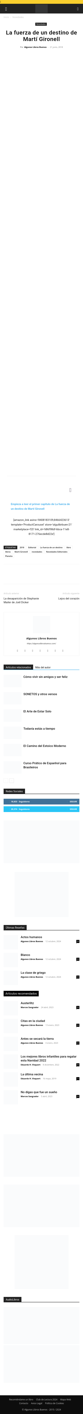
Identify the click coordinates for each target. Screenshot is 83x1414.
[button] (6, 8)
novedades (37, 551)
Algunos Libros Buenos (35, 47)
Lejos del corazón (68, 598)
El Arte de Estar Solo (37, 711)
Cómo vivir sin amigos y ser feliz (45, 677)
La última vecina (32, 1074)
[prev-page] (6, 780)
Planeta (8, 556)
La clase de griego (33, 972)
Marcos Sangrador (30, 1007)
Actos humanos (31, 937)
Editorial (32, 547)
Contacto (23, 1403)
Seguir (73, 801)
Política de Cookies (54, 1403)
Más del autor (43, 667)
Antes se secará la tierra (37, 1038)
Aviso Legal (36, 1403)
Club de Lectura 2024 (46, 1399)
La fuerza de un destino (51, 547)
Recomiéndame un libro (21, 1399)
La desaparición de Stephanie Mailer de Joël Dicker (21, 600)
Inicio (6, 17)
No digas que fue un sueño (39, 1092)
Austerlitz (27, 1003)
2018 (22, 547)
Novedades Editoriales (56, 551)
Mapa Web (65, 1399)
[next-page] (11, 780)
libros (8, 551)
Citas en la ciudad (33, 1021)
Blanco (25, 955)
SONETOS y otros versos (40, 694)
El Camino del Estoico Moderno (44, 746)
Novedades (18, 17)
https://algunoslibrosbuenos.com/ (41, 643)
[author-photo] (41, 633)
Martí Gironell (21, 551)
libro (68, 547)
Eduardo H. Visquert (30, 1064)
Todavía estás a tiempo (39, 728)
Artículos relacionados (18, 667)
